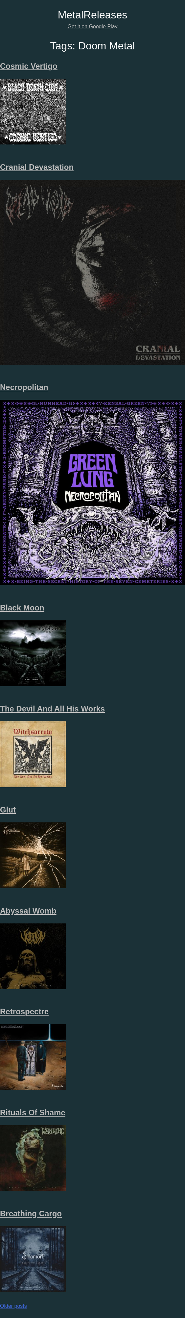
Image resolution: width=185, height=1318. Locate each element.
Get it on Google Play (92, 26)
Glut (8, 809)
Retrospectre (24, 1011)
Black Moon (22, 607)
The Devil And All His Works (52, 708)
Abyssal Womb (28, 910)
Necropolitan (24, 387)
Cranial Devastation (37, 167)
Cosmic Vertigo (29, 66)
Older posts (13, 1306)
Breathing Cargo (31, 1213)
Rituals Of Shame (32, 1112)
